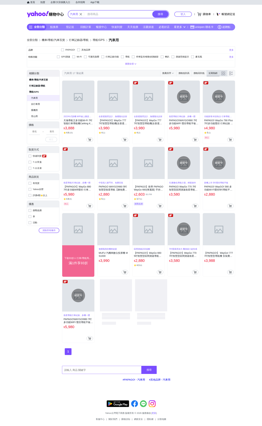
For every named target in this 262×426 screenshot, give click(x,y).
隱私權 (150, 419)
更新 (154, 413)
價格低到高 (183, 73)
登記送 (70, 27)
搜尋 (149, 369)
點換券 (54, 27)
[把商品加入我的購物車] (90, 139)
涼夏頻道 (148, 27)
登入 (183, 14)
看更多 (179, 27)
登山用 (34, 116)
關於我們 (113, 419)
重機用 (34, 110)
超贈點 (224, 27)
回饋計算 (85, 27)
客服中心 (100, 419)
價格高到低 (199, 73)
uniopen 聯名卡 (201, 27)
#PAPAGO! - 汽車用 (134, 379)
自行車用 (35, 104)
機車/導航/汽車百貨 (38, 79)
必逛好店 (164, 27)
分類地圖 (161, 419)
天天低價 (132, 27)
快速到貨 (117, 27)
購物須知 (125, 419)
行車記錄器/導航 (37, 86)
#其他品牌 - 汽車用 (160, 379)
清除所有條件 (49, 230)
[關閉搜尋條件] (81, 14)
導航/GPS (34, 92)
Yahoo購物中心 (45, 14)
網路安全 (138, 419)
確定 (51, 139)
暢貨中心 (101, 27)
